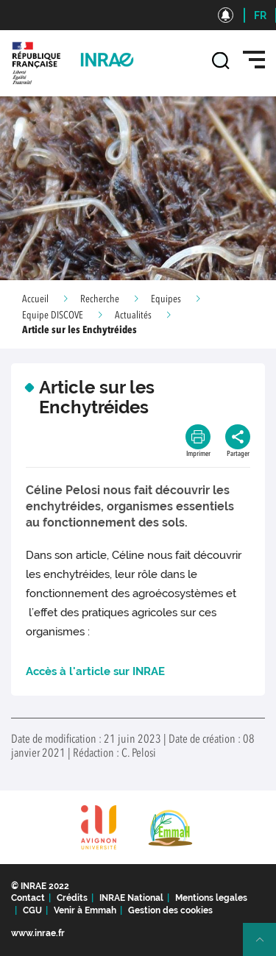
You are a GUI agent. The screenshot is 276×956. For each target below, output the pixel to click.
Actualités (133, 315)
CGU (32, 910)
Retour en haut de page (265, 945)
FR (260, 15)
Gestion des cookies (170, 910)
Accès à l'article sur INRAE (95, 671)
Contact (28, 898)
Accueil (35, 299)
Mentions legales (211, 898)
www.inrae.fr (38, 933)
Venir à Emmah (85, 910)
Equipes (166, 299)
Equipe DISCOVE (52, 315)
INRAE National (131, 898)
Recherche (99, 299)
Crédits (72, 898)
